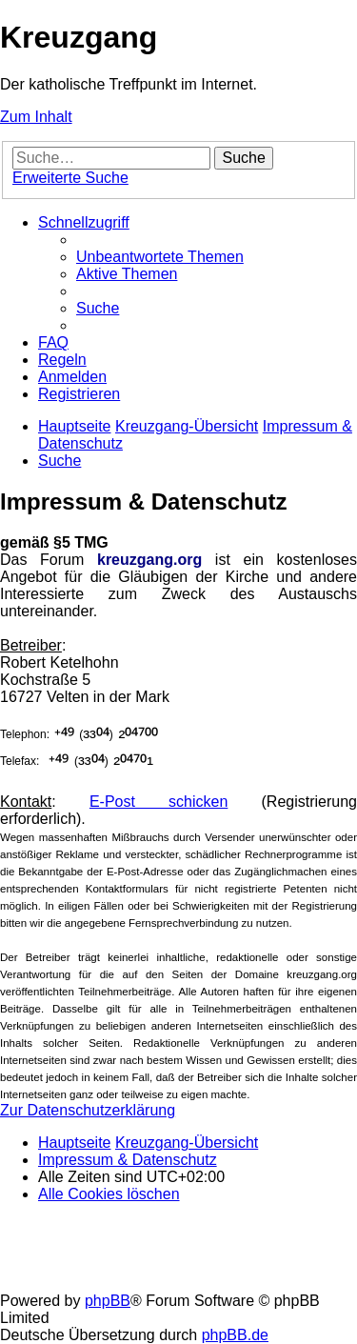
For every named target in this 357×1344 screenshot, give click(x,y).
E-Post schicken (158, 801)
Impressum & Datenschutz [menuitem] (127, 1160)
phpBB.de (235, 1335)
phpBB (107, 1301)
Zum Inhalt (36, 117)
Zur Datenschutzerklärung (87, 1110)
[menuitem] (160, 257)
